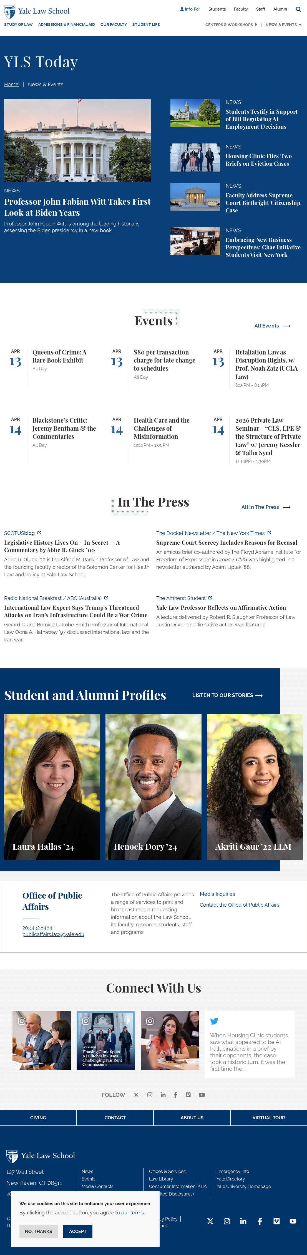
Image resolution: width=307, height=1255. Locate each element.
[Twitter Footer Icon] (210, 1222)
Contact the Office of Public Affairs (239, 905)
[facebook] (175, 1095)
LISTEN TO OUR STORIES (222, 695)
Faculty (241, 9)
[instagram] (149, 1095)
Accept (78, 1231)
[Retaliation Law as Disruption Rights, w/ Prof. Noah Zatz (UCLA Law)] (255, 368)
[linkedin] (163, 1095)
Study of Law (18, 24)
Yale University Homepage (244, 1186)
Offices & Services (167, 1171)
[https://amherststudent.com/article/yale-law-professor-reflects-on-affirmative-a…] (229, 613)
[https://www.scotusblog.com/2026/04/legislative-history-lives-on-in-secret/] (77, 555)
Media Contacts (98, 1186)
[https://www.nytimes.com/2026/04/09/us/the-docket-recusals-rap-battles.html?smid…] (229, 552)
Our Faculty (113, 24)
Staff (260, 9)
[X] (136, 1095)
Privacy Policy (163, 1219)
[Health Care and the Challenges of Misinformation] (153, 440)
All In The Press (260, 507)
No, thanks (38, 1231)
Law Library (161, 1179)
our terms (132, 1213)
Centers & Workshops (229, 25)
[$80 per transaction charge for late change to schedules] (153, 368)
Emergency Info (233, 1171)
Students (217, 9)
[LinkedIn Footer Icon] (243, 1222)
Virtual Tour (269, 1117)
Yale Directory (231, 1179)
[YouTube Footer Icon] (293, 1222)
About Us (192, 1117)
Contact (115, 1117)
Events (88, 1179)
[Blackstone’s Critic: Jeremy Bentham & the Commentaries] (52, 440)
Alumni (280, 9)
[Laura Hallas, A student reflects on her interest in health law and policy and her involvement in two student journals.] (52, 787)
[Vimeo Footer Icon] (276, 1222)
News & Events (281, 25)
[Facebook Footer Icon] (259, 1222)
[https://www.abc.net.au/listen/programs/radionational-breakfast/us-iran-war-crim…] (77, 620)
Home (11, 84)
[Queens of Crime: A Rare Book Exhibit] (52, 368)
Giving (38, 1117)
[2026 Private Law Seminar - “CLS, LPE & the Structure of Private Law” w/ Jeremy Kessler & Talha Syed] (255, 440)
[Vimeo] (188, 1095)
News (87, 1171)
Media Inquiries (217, 894)
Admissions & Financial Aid (66, 24)
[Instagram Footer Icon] (226, 1222)
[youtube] (202, 1095)
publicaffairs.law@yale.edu (53, 934)
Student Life (146, 24)
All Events (267, 326)
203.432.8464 (37, 928)
